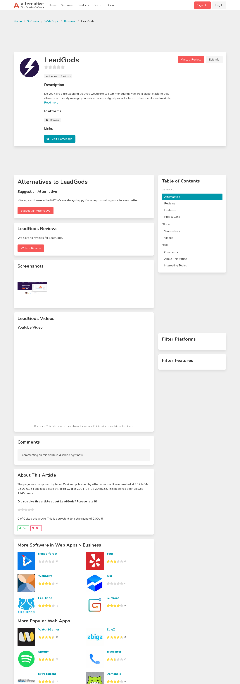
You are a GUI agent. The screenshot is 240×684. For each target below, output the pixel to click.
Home (53, 5)
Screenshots (172, 231)
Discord (111, 5)
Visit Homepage (61, 139)
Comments (171, 252)
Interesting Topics (175, 265)
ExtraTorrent (47, 674)
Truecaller (114, 652)
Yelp (110, 554)
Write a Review (191, 60)
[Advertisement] (120, 37)
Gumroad (113, 598)
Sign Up (202, 5)
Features (170, 210)
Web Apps (51, 21)
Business (70, 21)
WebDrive (45, 576)
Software (67, 5)
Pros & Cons (172, 217)
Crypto (98, 5)
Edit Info (214, 60)
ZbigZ (111, 630)
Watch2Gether (48, 630)
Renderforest (47, 554)
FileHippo (45, 598)
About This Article (175, 259)
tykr (109, 576)
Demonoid (114, 674)
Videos (168, 238)
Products (83, 5)
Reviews (169, 203)
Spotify (43, 652)
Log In (219, 5)
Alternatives (172, 197)
